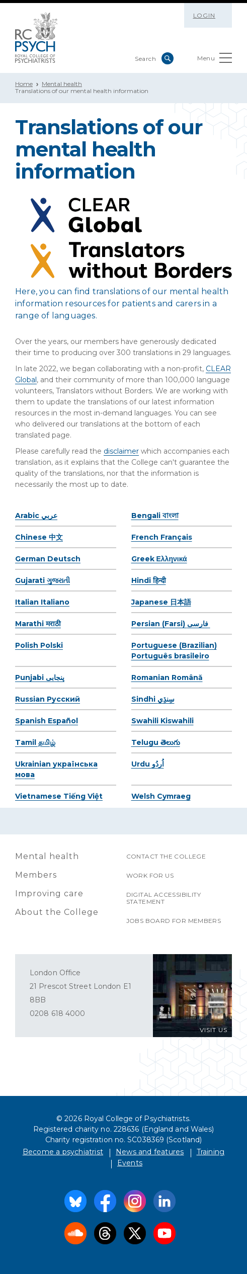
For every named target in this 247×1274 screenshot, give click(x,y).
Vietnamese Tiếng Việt (59, 796)
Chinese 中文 (39, 537)
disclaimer (121, 451)
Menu (214, 60)
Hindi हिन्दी (148, 580)
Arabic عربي (36, 515)
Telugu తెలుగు (155, 742)
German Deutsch (47, 558)
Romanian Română (167, 677)
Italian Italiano (42, 602)
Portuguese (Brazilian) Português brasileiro (174, 650)
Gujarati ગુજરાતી (42, 580)
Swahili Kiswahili (162, 720)
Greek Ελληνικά (159, 558)
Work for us (150, 875)
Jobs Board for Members (173, 920)
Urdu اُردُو (147, 764)
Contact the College (166, 856)
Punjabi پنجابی (39, 677)
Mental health (62, 84)
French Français (161, 537)
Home (24, 84)
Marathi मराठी (38, 623)
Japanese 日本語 (161, 602)
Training (211, 1151)
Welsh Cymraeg (161, 796)
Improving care (49, 893)
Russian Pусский (47, 699)
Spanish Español (46, 720)
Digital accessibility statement (163, 898)
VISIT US (213, 1030)
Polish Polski (39, 645)
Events (129, 1162)
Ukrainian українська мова (56, 769)
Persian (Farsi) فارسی (170, 623)
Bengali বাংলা (155, 515)
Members (36, 875)
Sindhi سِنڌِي (153, 699)
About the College (57, 912)
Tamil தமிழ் (35, 742)
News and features (150, 1151)
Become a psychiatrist (63, 1151)
